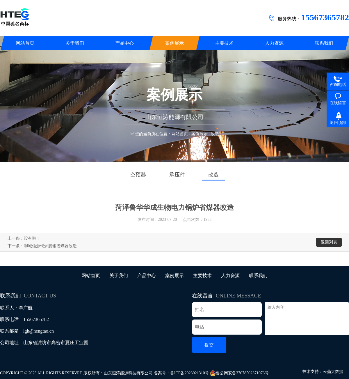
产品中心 (146, 275)
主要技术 (202, 275)
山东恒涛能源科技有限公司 (128, 373)
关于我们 (118, 275)
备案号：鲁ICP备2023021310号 (181, 373)
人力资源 (230, 275)
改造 (213, 175)
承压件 (177, 175)
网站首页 (180, 134)
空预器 (138, 175)
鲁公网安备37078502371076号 (239, 373)
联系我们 (258, 275)
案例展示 (199, 134)
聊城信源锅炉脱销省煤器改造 (50, 246)
